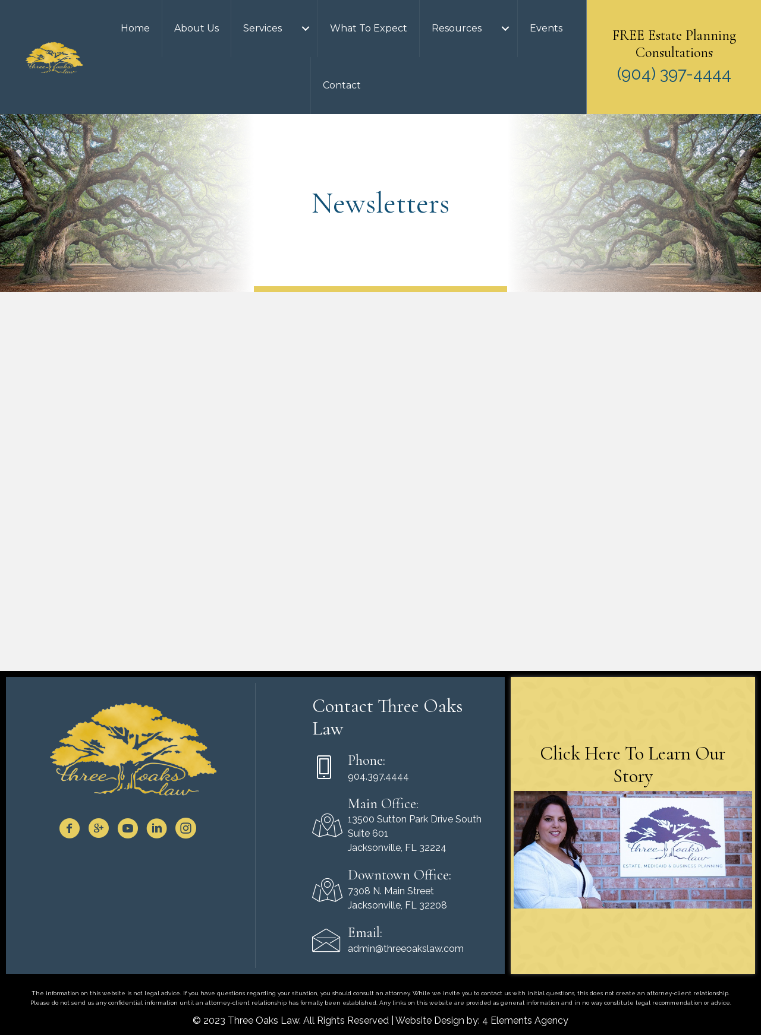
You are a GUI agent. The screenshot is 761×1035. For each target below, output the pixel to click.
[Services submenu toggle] (305, 28)
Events (546, 28)
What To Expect (368, 28)
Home (135, 28)
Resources (457, 28)
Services (262, 28)
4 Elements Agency (525, 1020)
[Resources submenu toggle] (505, 28)
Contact (342, 85)
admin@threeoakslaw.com (406, 948)
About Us (196, 28)
